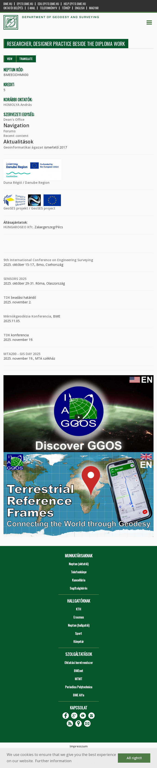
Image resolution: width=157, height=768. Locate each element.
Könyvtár (78, 641)
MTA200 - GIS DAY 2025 (21, 354)
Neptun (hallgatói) (78, 625)
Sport (78, 633)
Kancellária (78, 580)
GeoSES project (43, 208)
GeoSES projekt (15, 208)
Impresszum (79, 746)
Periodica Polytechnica (78, 686)
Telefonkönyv (48, 8)
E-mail (31, 8)
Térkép (66, 8)
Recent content (15, 135)
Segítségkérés (78, 588)
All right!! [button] (134, 758)
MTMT (78, 678)
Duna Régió (12, 182)
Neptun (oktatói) (78, 563)
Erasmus (78, 617)
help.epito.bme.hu (75, 3)
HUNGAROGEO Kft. (18, 227)
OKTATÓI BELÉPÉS (13, 8)
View (9, 59)
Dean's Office (13, 119)
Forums (9, 131)
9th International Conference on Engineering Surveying (48, 260)
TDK (6, 297)
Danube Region (37, 182)
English (80, 8)
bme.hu (7, 3)
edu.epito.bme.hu (48, 3)
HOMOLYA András (17, 104)
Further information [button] (53, 760)
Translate (25, 59)
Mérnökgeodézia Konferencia (27, 316)
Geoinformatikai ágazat (23, 147)
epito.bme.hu (25, 3)
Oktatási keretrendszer (78, 662)
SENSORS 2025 (14, 278)
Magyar (94, 8)
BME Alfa (78, 694)
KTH (78, 608)
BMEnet (78, 670)
